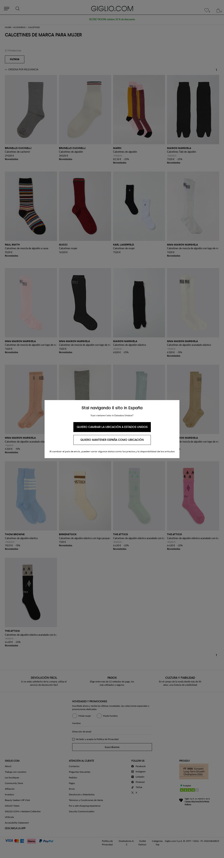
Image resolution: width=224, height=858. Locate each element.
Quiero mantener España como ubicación (112, 440)
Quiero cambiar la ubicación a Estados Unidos (112, 427)
